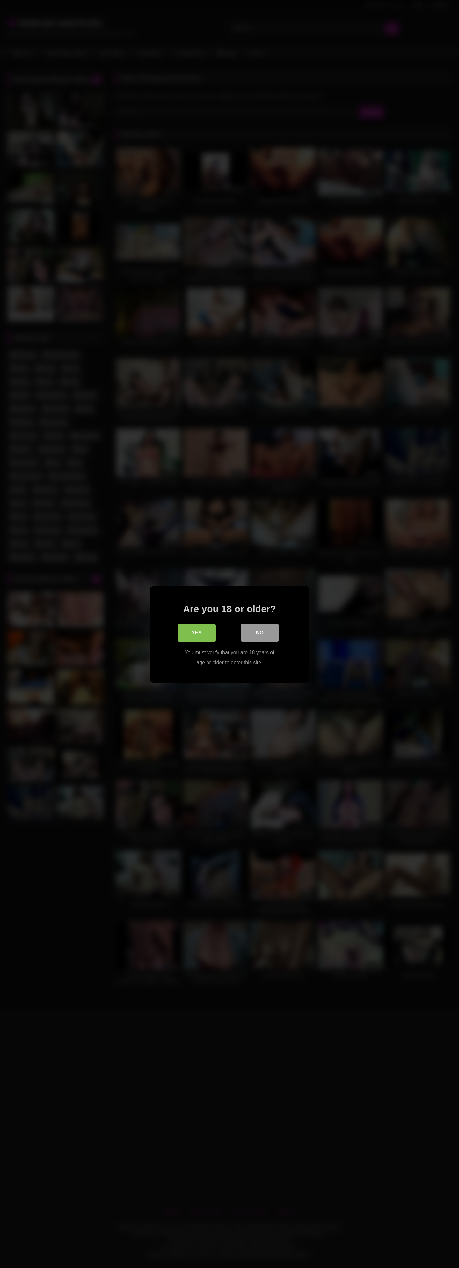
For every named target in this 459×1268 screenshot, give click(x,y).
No (260, 632)
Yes (197, 632)
